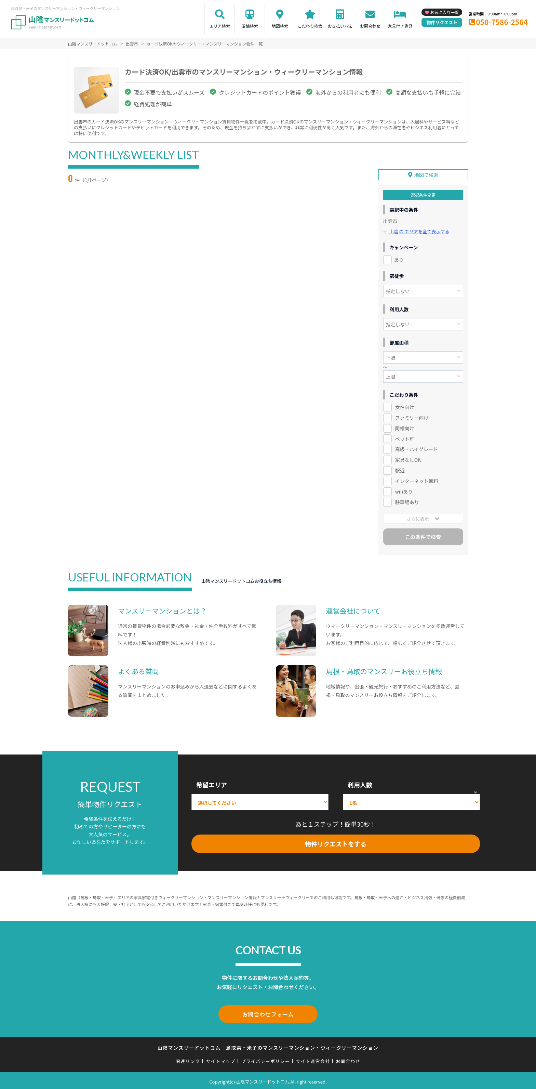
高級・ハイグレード (416, 448)
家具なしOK (408, 459)
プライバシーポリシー (265, 1059)
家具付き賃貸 (400, 26)
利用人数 (360, 784)
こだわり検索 (310, 26)
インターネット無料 (416, 480)
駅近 (400, 470)
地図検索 (280, 26)
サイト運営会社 (313, 1059)
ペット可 (404, 438)
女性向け (404, 406)
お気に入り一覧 (444, 12)
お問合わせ (370, 26)
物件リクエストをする (335, 843)
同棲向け (404, 427)
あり (399, 258)
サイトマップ (221, 1059)
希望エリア (211, 784)
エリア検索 (220, 26)
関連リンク (188, 1059)
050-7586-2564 (502, 22)
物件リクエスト (441, 22)
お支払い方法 (340, 26)
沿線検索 (250, 26)
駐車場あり (407, 501)
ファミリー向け (412, 417)
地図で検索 (426, 174)
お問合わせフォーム (268, 1012)
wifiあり (404, 491)
